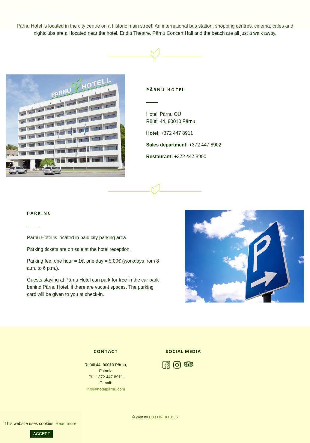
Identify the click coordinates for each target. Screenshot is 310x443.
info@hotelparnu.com (105, 389)
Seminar (280, 14)
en (118, 13)
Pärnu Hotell (43, 15)
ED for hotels (163, 417)
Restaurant (245, 14)
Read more (65, 423)
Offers (210, 14)
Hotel (183, 14)
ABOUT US (152, 14)
